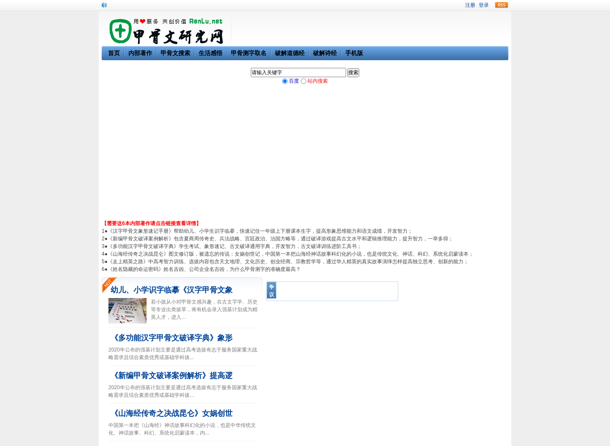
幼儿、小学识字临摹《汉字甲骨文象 (172, 290)
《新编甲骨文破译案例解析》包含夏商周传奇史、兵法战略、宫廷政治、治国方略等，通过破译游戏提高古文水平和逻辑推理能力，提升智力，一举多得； (280, 239)
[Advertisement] (305, 156)
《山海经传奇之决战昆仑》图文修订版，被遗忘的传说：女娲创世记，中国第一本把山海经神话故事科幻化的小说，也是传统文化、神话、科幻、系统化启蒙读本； (291, 254)
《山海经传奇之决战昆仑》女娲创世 (172, 413)
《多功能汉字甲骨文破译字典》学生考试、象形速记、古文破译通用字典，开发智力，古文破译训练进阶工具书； (235, 246)
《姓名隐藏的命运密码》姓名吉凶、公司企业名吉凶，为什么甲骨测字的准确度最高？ (204, 269)
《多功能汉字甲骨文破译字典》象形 (172, 338)
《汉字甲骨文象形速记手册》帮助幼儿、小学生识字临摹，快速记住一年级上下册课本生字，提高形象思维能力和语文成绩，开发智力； (260, 231)
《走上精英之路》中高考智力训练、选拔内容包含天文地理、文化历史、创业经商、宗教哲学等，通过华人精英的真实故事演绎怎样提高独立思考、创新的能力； (288, 262)
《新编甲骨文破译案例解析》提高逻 (172, 375)
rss (501, 5)
